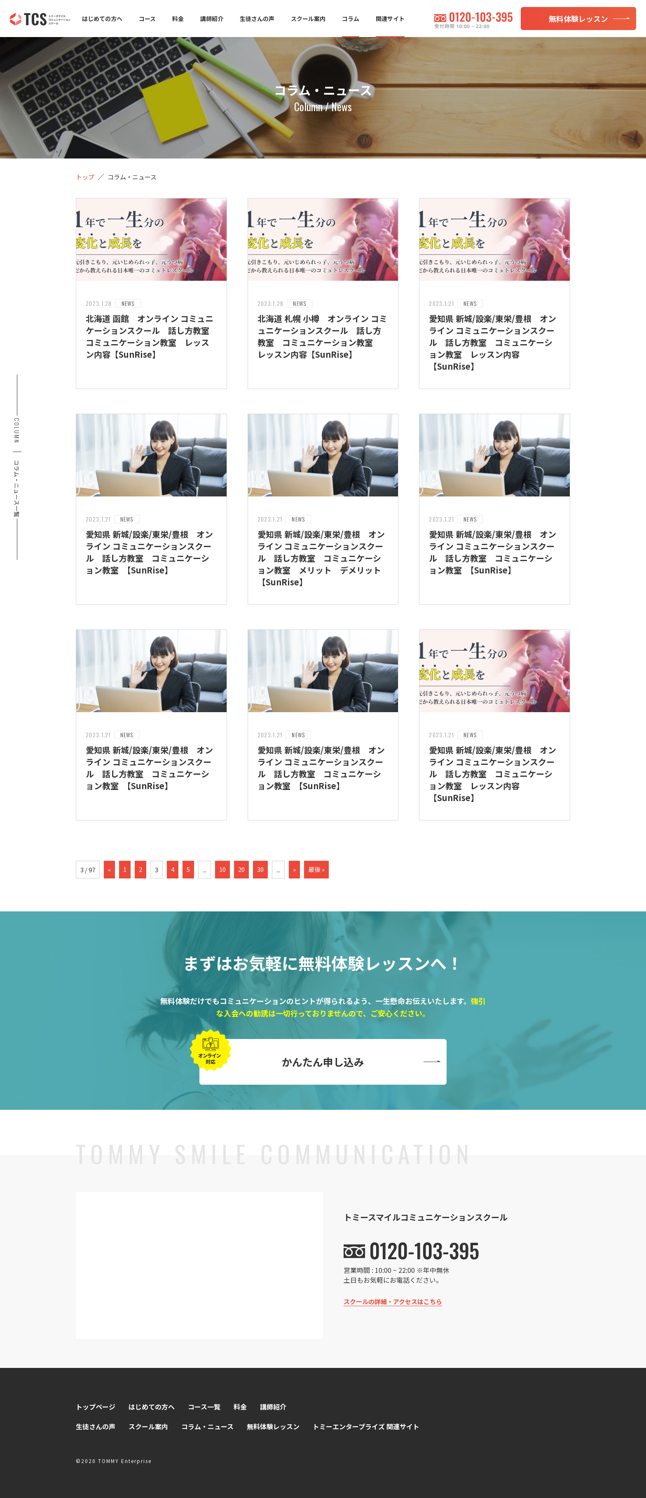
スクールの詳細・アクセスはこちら (393, 1301)
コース (147, 18)
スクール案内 (308, 18)
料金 (178, 18)
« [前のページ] (109, 869)
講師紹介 (211, 18)
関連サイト (390, 18)
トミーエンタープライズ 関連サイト (366, 1426)
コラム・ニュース (207, 1426)
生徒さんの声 (257, 18)
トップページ (95, 1407)
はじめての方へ (102, 18)
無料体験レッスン (273, 1426)
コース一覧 (204, 1407)
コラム (350, 18)
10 (222, 869)
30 (260, 869)
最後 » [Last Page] (316, 869)
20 (241, 869)
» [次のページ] (294, 869)
